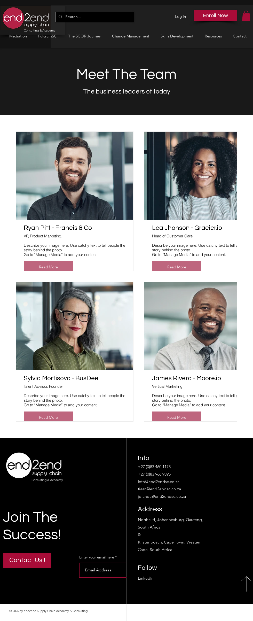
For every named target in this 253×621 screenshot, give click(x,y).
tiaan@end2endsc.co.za (159, 488)
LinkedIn (146, 578)
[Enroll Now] (215, 15)
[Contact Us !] (27, 560)
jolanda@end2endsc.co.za (162, 496)
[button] (246, 16)
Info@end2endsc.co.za (158, 481)
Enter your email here (96, 557)
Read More (48, 267)
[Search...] (94, 17)
